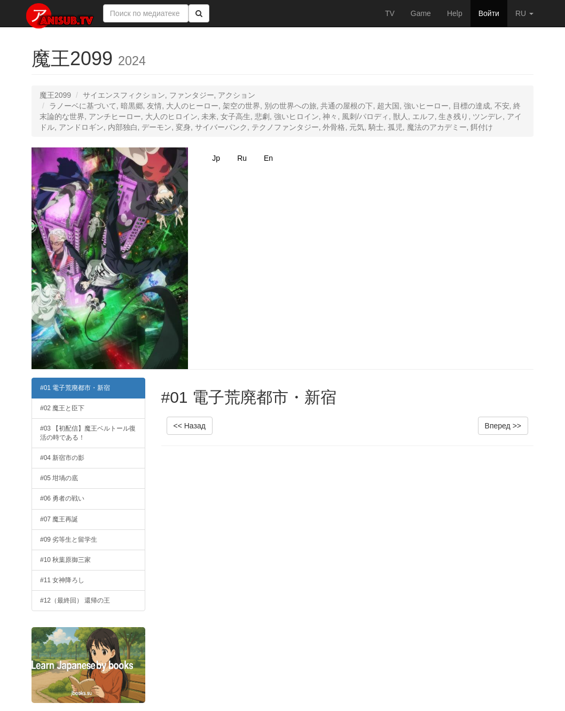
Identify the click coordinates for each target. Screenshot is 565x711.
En (268, 158)
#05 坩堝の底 (59, 478)
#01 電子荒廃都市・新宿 (75, 388)
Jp (216, 158)
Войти (488, 13)
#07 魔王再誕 (59, 519)
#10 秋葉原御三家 (65, 560)
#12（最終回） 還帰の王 (75, 600)
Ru (242, 158)
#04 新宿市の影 (62, 458)
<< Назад (190, 425)
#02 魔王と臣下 (62, 408)
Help (454, 13)
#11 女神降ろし (62, 580)
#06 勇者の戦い (62, 498)
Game (421, 13)
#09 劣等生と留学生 (68, 539)
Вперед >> (503, 425)
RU (524, 13)
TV (390, 13)
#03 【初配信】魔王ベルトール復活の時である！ (88, 433)
